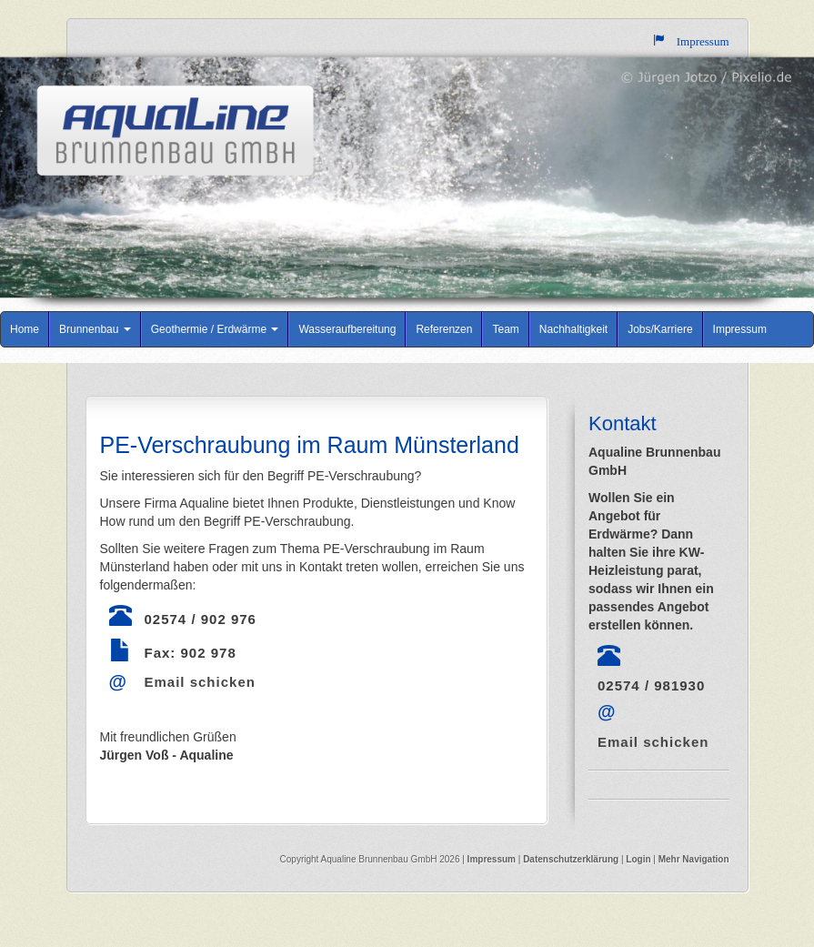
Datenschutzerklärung (572, 859)
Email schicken (200, 682)
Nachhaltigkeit (573, 329)
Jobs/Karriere (660, 329)
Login (638, 859)
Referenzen (444, 329)
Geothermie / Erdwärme (215, 329)
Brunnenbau (95, 329)
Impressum (740, 329)
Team (505, 329)
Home (24, 329)
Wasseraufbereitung (347, 329)
